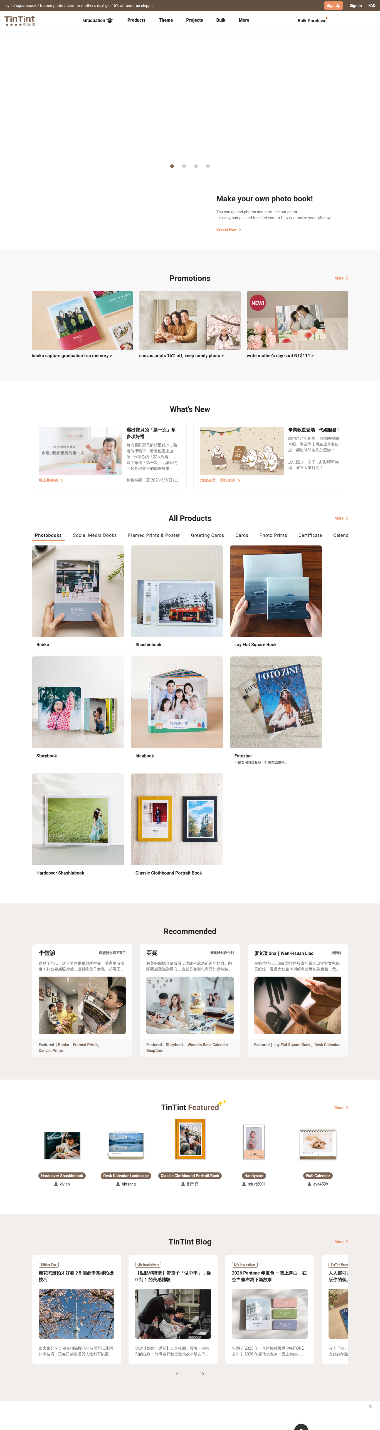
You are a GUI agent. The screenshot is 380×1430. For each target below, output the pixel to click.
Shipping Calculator (93, 1371)
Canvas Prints (51, 904)
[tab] (136, 21)
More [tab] (244, 20)
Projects (194, 20)
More (341, 278)
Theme (166, 20)
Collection (41, 1371)
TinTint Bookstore (237, 1371)
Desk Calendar (327, 898)
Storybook (175, 898)
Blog (186, 1379)
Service (140, 1379)
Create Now (228, 229)
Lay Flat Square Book (291, 898)
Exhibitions (42, 1379)
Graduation (98, 20)
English (338, 1421)
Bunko (63, 898)
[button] (62, 998)
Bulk (221, 20)
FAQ (372, 5)
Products (136, 20)
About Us (190, 1371)
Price (79, 1379)
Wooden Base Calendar (208, 898)
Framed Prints (85, 898)
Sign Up (333, 5)
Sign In (355, 5)
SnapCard (154, 904)
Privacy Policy (146, 1387)
